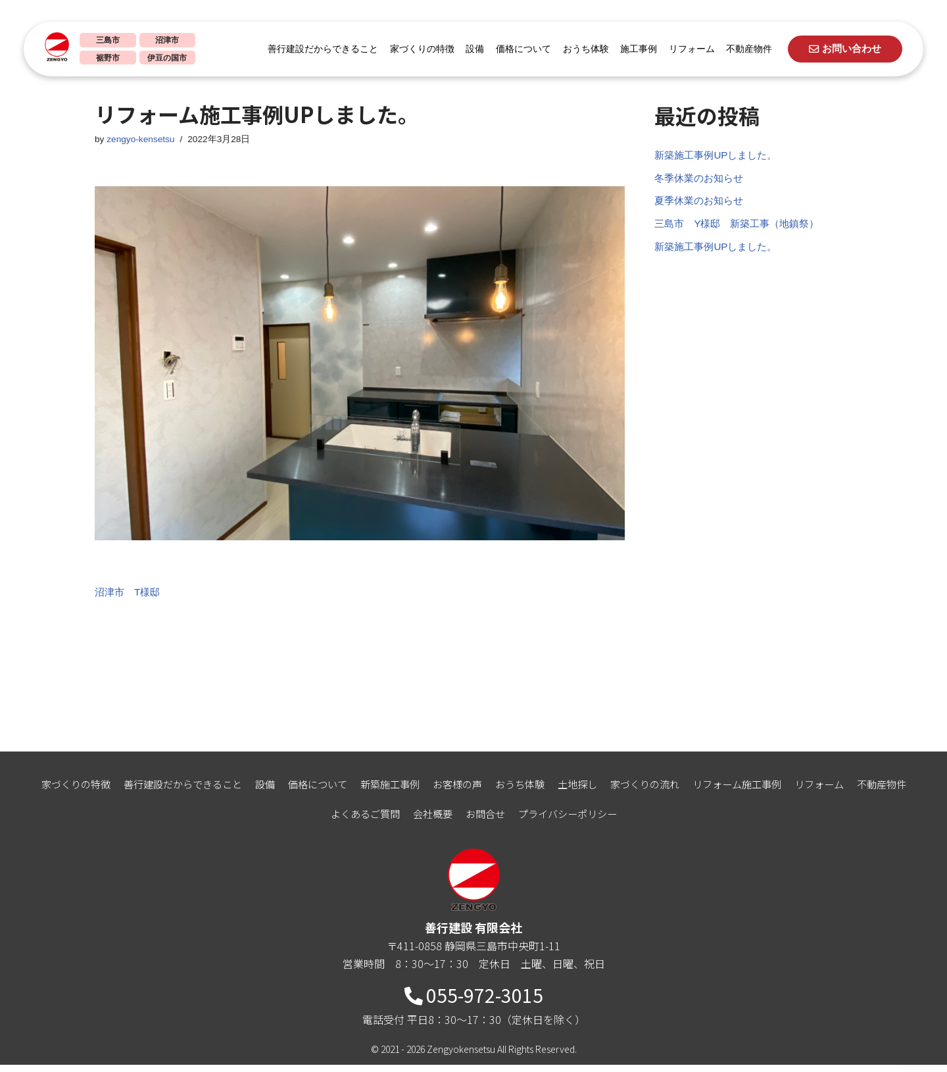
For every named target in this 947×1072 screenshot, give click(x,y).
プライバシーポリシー (572, 821)
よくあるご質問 (359, 821)
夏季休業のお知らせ (701, 205)
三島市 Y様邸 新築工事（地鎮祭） (742, 230)
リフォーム (687, 48)
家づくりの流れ (654, 791)
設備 (470, 48)
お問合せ (485, 821)
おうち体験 (581, 48)
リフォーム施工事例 (751, 791)
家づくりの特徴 (417, 48)
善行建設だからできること (318, 48)
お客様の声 (456, 791)
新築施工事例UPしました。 (719, 156)
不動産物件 (744, 48)
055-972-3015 (473, 1002)
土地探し (583, 791)
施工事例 (634, 48)
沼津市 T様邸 (129, 595)
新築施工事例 (385, 791)
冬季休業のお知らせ (701, 181)
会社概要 (430, 821)
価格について (518, 48)
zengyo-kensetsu (143, 140)
